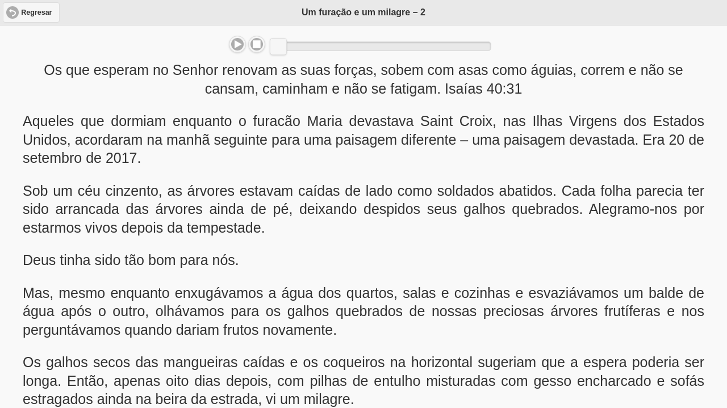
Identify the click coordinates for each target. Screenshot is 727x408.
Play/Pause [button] (237, 44)
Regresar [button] (36, 12)
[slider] (278, 46)
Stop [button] (256, 44)
